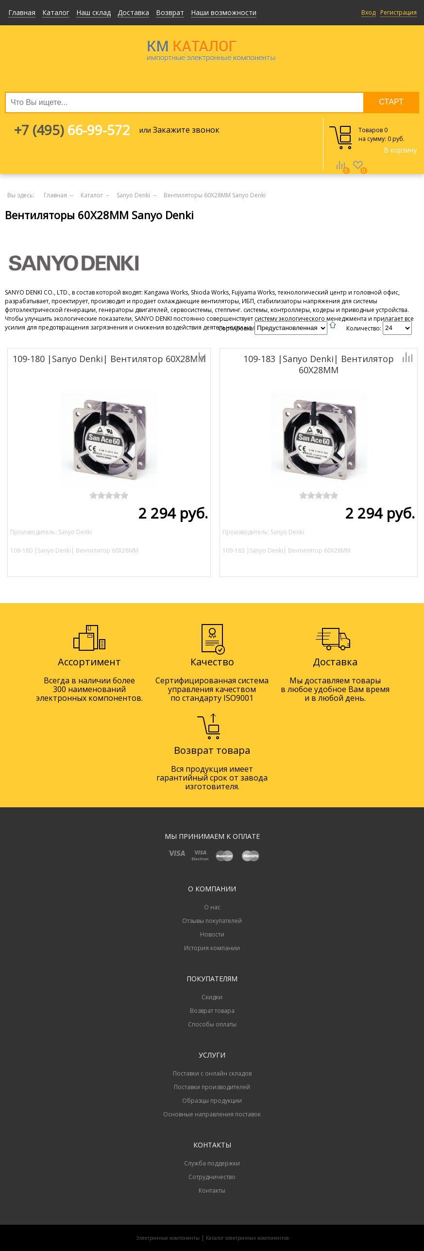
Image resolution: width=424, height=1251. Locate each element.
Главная (21, 12)
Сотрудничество (212, 1177)
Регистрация (398, 12)
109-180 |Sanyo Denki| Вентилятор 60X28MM (109, 359)
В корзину (400, 150)
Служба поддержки (212, 1163)
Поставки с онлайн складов (212, 1073)
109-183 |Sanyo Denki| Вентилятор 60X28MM (318, 364)
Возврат (170, 12)
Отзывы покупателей (212, 921)
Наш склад (93, 12)
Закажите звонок (186, 129)
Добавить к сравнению (167, 357)
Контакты (212, 1190)
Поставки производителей (212, 1087)
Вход (368, 12)
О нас (212, 907)
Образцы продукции (212, 1100)
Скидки (212, 997)
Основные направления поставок (212, 1114)
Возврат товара (212, 1011)
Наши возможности (223, 12)
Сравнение (340, 172)
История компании (212, 948)
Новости (212, 934)
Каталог (55, 12)
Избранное (358, 172)
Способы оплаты (212, 1024)
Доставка (133, 12)
